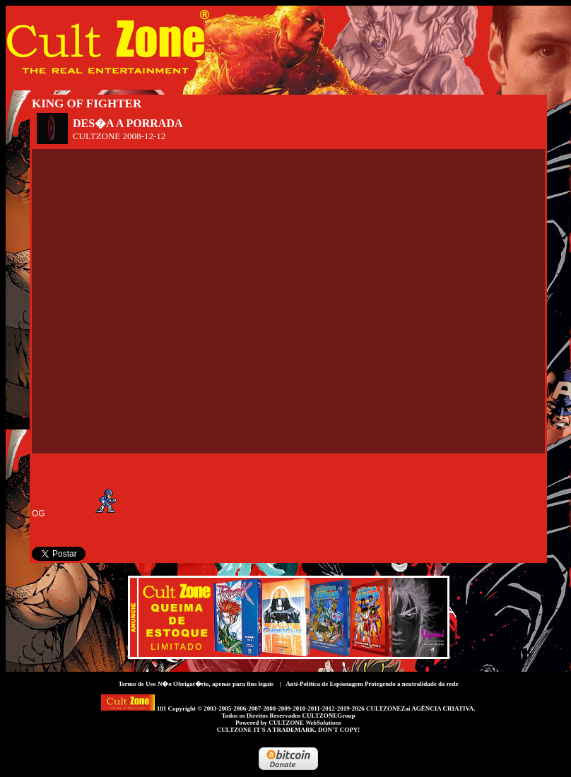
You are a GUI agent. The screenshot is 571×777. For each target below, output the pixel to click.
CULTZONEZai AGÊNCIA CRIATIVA (419, 708)
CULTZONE (305, 722)
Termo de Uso (136, 683)
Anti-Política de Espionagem (324, 683)
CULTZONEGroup (328, 715)
